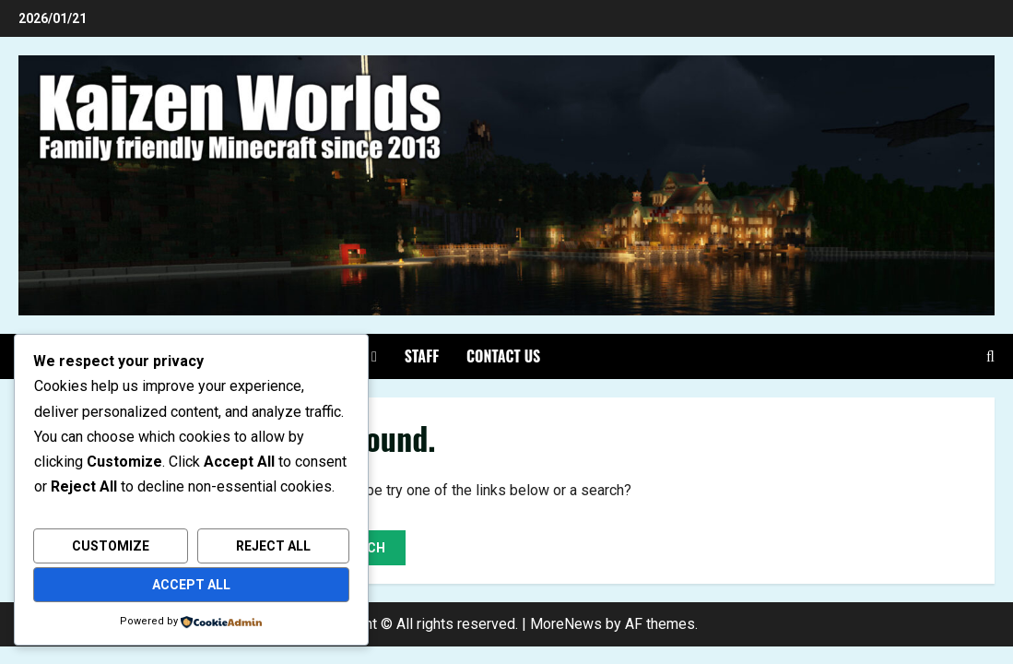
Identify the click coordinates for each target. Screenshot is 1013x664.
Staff (422, 356)
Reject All (273, 546)
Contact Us (503, 356)
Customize (110, 546)
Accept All (191, 584)
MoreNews (566, 624)
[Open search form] (990, 356)
